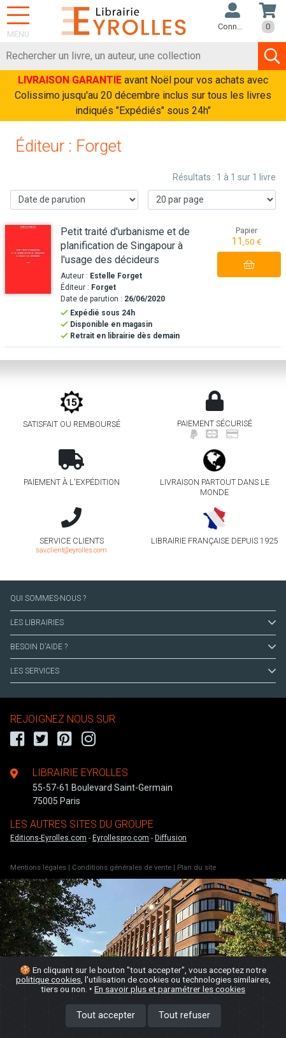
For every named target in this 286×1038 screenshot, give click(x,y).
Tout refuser (184, 1015)
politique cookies (48, 979)
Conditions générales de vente (121, 867)
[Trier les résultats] (74, 200)
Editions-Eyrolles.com (48, 837)
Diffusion (171, 837)
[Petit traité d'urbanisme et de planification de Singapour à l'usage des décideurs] (28, 259)
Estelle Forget (116, 275)
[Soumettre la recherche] (272, 56)
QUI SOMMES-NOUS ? (48, 598)
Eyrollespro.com (120, 837)
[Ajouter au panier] (249, 264)
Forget (103, 287)
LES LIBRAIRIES (143, 622)
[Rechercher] (129, 56)
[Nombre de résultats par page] (212, 200)
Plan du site (196, 867)
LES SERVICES (143, 671)
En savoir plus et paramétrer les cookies (169, 989)
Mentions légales (38, 867)
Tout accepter (105, 1015)
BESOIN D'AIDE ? (143, 646)
